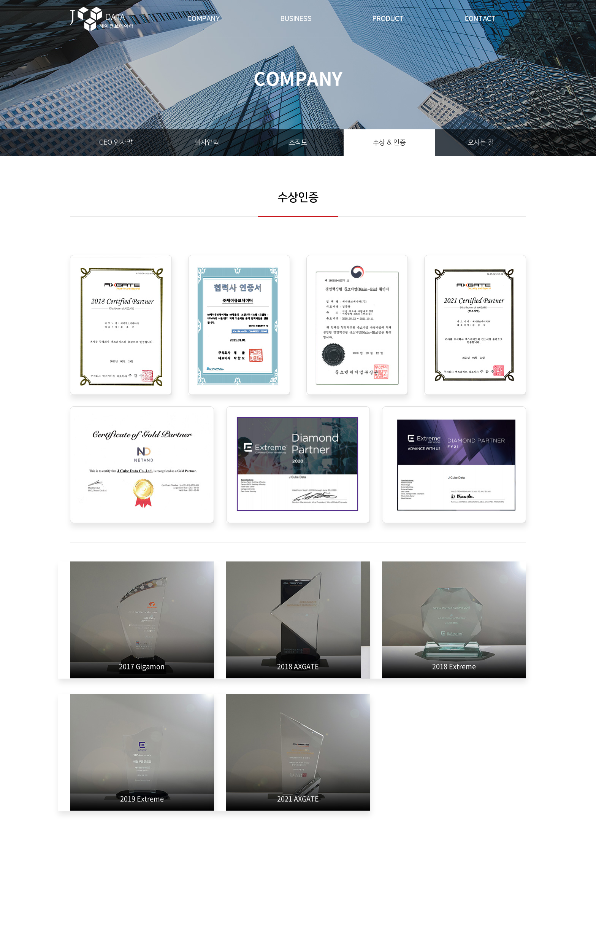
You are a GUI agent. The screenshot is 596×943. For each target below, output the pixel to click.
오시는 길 (481, 142)
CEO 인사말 (115, 142)
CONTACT (480, 19)
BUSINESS (296, 19)
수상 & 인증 (389, 142)
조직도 (298, 142)
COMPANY (203, 19)
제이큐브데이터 (101, 19)
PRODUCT (388, 19)
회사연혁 (207, 142)
